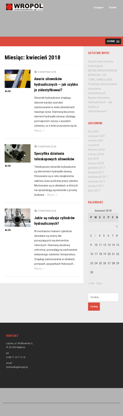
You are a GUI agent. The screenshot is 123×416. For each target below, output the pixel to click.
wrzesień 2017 (96, 181)
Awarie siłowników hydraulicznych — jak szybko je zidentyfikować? (56, 84)
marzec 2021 (96, 140)
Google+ (99, 7)
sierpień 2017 (96, 185)
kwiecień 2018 (96, 149)
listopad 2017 (96, 172)
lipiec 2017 (94, 190)
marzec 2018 (96, 154)
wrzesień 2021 (96, 136)
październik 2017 (98, 176)
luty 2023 (93, 131)
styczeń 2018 (96, 163)
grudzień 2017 (96, 167)
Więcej (39, 130)
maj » (99, 283)
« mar (91, 283)
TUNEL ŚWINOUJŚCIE (100, 79)
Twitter (113, 7)
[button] (113, 41)
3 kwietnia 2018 (47, 72)
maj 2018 (93, 145)
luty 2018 (93, 158)
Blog (8, 91)
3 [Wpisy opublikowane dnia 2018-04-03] (95, 235)
